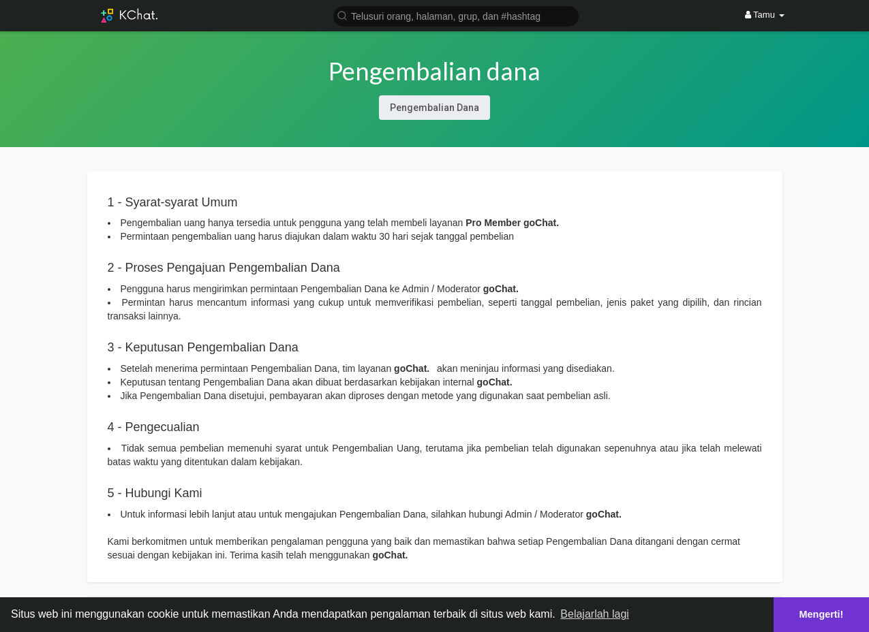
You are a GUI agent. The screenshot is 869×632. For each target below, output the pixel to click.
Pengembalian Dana (434, 107)
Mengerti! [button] (821, 614)
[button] (456, 15)
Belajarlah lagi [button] (594, 614)
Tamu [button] (764, 15)
